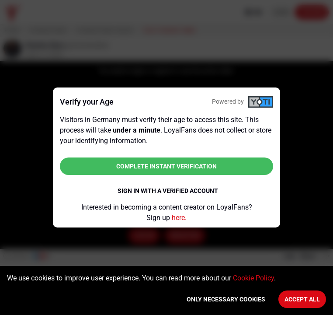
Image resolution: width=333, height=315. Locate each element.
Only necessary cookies (226, 299)
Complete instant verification (166, 166)
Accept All (302, 299)
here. (179, 218)
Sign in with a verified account (168, 190)
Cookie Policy (253, 278)
